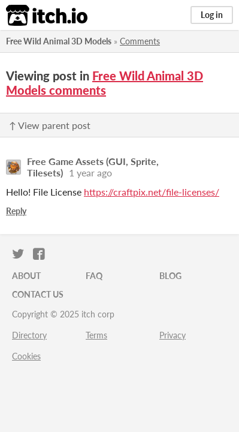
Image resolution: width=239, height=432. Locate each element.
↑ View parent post (49, 125)
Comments (140, 41)
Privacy (172, 335)
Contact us (37, 294)
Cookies (26, 356)
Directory (29, 335)
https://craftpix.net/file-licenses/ (151, 191)
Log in (212, 15)
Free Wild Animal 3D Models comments (104, 82)
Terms (96, 335)
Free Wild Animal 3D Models (58, 41)
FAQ (94, 276)
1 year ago (90, 172)
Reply (16, 211)
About (26, 276)
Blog (170, 276)
